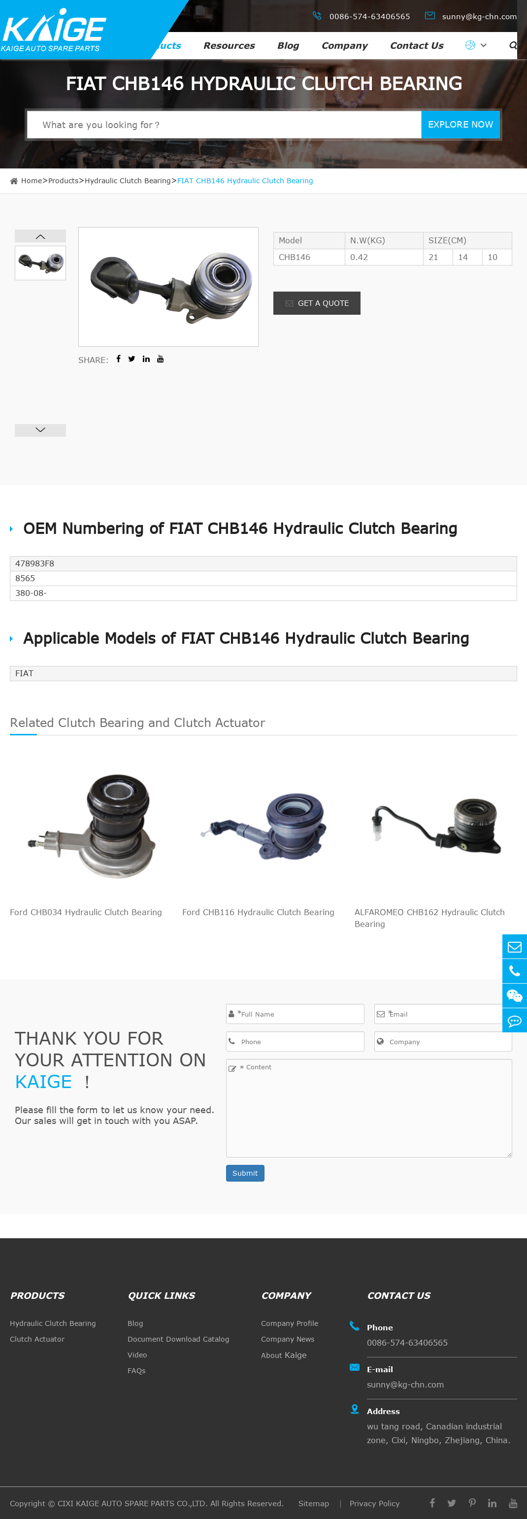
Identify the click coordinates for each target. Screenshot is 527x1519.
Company (344, 45)
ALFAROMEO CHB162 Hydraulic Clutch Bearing (430, 918)
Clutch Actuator (37, 1339)
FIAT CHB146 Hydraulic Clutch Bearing (245, 180)
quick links (161, 1295)
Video (137, 1355)
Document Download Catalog (179, 1339)
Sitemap (314, 1503)
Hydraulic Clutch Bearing (128, 180)
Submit (245, 1173)
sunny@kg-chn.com (471, 15)
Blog (288, 45)
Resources (229, 45)
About (284, 1355)
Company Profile (289, 1323)
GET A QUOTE (317, 302)
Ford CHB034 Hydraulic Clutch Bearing (86, 912)
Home (31, 180)
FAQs (136, 1370)
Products (158, 45)
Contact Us (416, 45)
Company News (287, 1339)
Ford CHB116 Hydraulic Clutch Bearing (258, 912)
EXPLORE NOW (461, 124)
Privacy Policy (375, 1503)
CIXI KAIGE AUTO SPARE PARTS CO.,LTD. (133, 1503)
